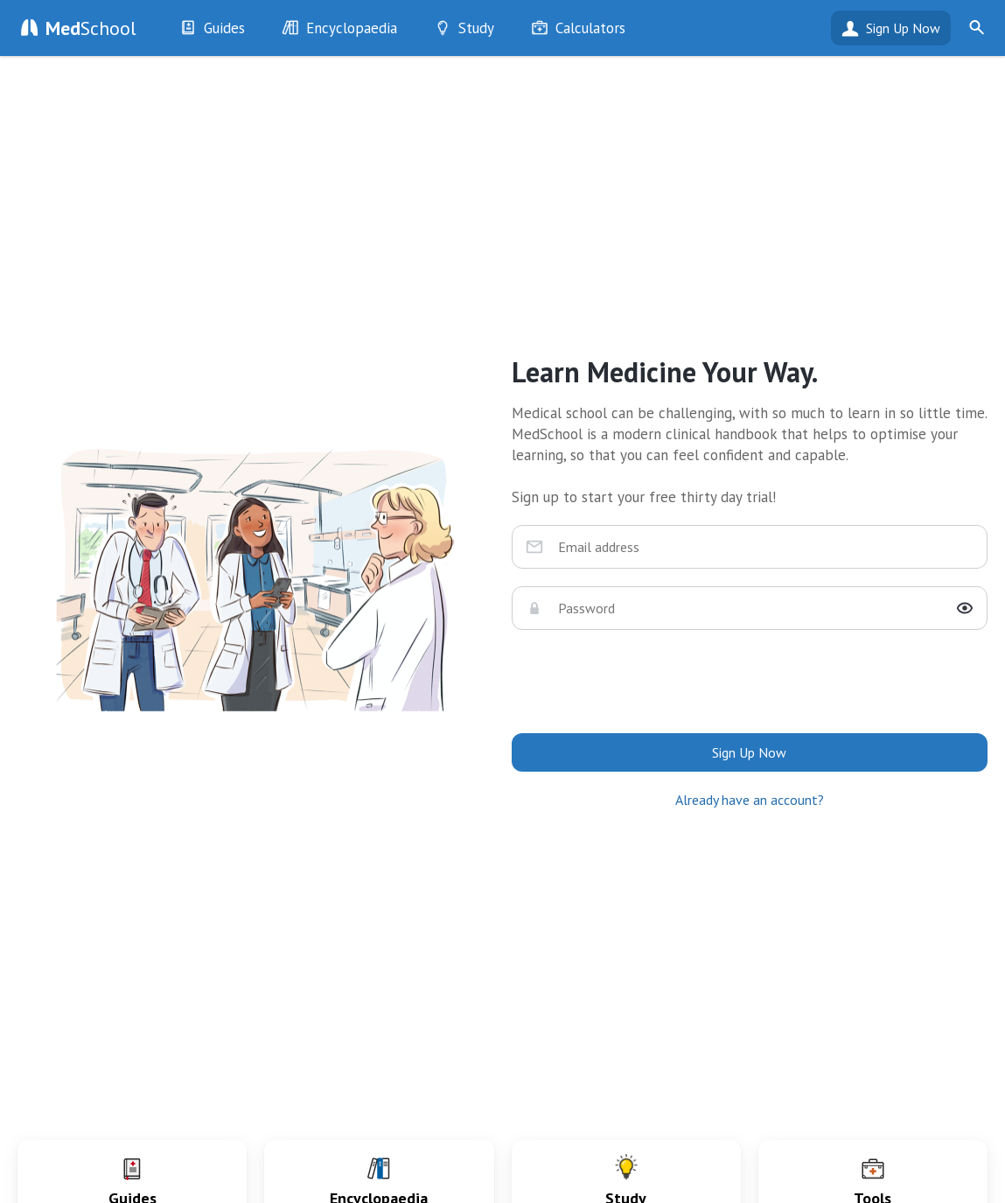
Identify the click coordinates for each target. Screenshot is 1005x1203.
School (90, 28)
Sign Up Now (903, 28)
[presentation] (750, 681)
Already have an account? (749, 799)
